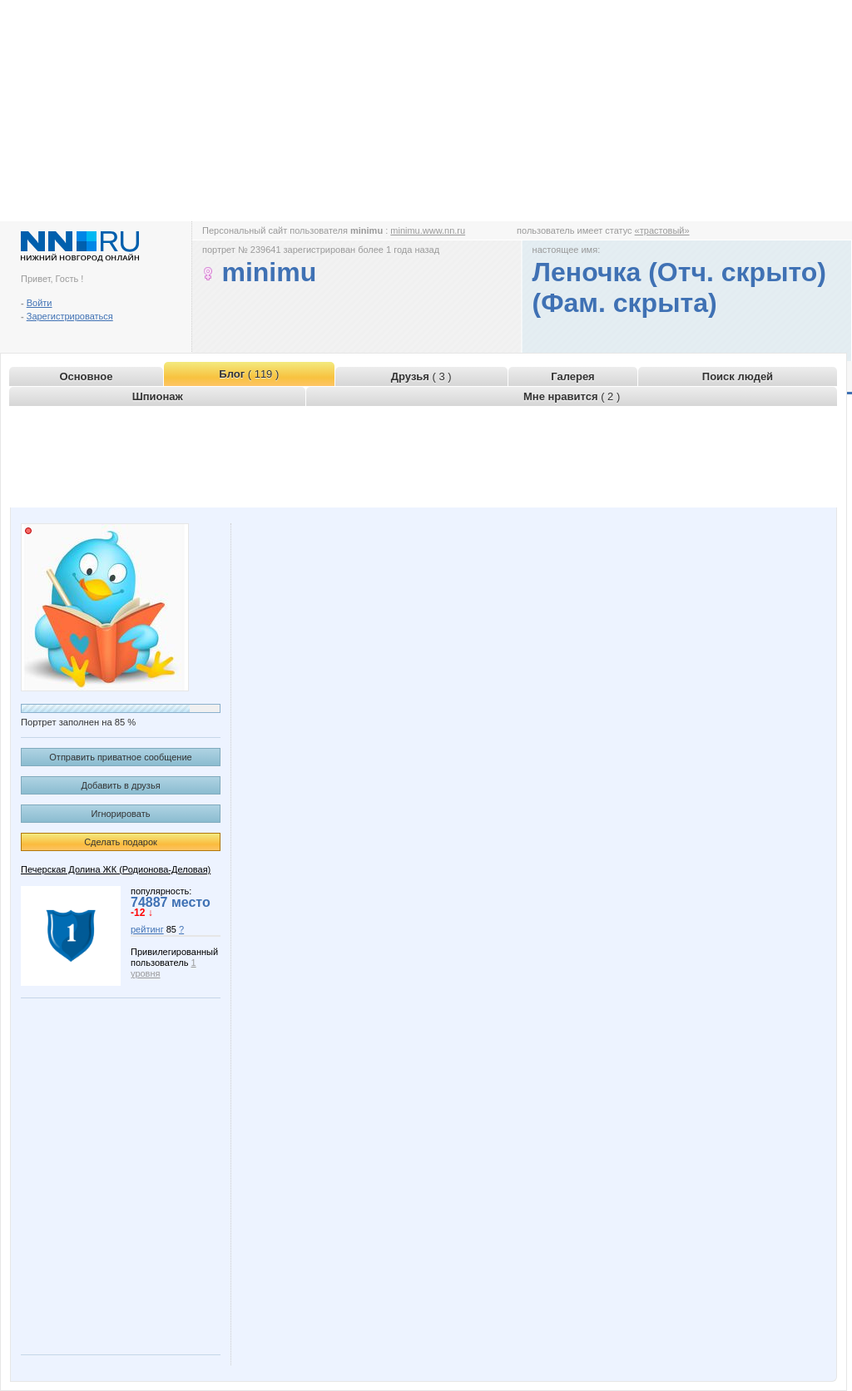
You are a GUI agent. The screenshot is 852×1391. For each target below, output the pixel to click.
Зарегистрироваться (70, 316)
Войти (39, 303)
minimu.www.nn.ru (427, 230)
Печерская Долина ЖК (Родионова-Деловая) (116, 869)
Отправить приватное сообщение (120, 757)
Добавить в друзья (120, 785)
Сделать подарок (120, 842)
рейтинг (147, 929)
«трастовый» (662, 230)
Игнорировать (121, 814)
